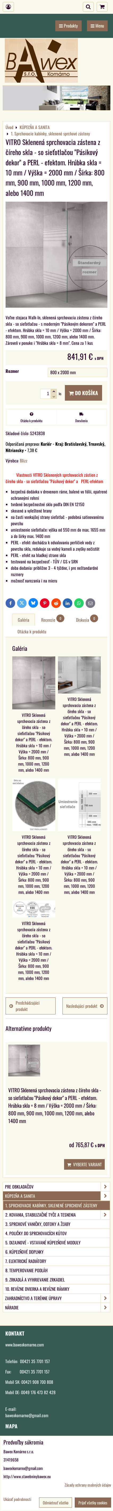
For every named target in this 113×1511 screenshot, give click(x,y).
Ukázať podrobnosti (17, 1499)
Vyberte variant (84, 1164)
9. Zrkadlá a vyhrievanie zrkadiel (35, 1279)
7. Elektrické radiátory (25, 1261)
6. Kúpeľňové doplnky (24, 1252)
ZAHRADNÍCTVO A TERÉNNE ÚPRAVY (57, 1298)
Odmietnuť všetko (55, 1502)
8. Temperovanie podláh (26, 1270)
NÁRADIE (57, 1307)
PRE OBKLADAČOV (57, 1186)
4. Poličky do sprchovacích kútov (36, 1233)
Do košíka (83, 393)
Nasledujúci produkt (85, 1006)
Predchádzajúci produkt (24, 1006)
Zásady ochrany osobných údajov (88, 1485)
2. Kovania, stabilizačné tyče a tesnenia (57, 1214)
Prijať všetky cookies (92, 1502)
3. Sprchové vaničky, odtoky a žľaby (37, 1224)
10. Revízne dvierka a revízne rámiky (37, 1289)
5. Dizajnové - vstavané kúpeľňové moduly (43, 1242)
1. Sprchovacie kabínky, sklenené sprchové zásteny (51, 1205)
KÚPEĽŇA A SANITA (57, 1195)
